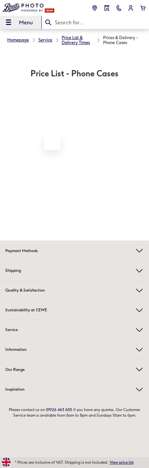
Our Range (74, 369)
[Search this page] (95, 22)
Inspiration (74, 389)
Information (74, 349)
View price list (122, 462)
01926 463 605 (59, 409)
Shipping (74, 270)
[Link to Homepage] (29, 8)
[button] (131, 8)
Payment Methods (74, 250)
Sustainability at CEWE (74, 310)
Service (74, 329)
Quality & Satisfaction (74, 290)
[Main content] (74, 130)
